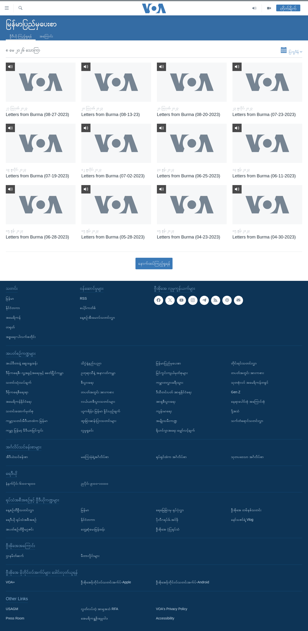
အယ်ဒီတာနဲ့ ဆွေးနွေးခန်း (22, 363)
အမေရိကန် (13, 317)
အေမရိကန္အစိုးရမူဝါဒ (94, 618)
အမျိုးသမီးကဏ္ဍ (166, 421)
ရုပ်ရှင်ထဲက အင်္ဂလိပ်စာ (171, 457)
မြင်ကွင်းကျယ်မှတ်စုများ (172, 373)
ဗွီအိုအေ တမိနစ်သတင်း (246, 510)
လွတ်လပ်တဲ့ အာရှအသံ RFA (99, 609)
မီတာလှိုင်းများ (90, 556)
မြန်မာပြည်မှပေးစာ (168, 363)
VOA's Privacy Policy (171, 609)
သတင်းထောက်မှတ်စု (19, 411)
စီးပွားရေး (87, 382)
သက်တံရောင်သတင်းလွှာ (247, 421)
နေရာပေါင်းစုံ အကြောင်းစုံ (248, 402)
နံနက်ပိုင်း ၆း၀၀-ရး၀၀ (20, 483)
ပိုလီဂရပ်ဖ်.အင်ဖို (167, 520)
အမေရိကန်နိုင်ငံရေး (19, 402)
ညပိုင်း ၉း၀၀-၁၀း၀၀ (94, 483)
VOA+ (10, 582)
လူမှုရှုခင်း (87, 430)
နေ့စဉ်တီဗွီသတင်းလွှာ (20, 510)
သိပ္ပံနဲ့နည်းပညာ (91, 363)
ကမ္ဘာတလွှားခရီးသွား (169, 382)
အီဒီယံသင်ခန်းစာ (17, 457)
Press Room (15, 618)
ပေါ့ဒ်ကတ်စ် (88, 308)
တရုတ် (10, 327)
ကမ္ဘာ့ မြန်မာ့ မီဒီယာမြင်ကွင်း (24, 430)
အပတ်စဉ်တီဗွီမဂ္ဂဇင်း (19, 529)
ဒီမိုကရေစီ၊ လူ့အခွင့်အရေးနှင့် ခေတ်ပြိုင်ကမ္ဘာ (35, 373)
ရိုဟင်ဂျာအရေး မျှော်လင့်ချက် (175, 430)
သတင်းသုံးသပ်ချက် (19, 382)
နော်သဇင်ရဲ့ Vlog (242, 520)
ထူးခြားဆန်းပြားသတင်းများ (98, 421)
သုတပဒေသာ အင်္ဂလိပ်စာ (247, 457)
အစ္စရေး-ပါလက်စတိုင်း (21, 337)
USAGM (12, 609)
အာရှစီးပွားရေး (165, 402)
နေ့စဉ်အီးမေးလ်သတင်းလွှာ (97, 317)
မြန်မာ (10, 298)
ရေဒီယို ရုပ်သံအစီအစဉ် (21, 520)
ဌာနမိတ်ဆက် (15, 556)
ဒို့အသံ (235, 411)
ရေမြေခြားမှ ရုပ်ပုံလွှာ (170, 510)
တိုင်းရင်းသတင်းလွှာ (244, 363)
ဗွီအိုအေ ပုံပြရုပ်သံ (168, 529)
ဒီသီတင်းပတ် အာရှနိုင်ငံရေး (174, 392)
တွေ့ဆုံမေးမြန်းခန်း (93, 529)
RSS (83, 298)
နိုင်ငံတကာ (13, 308)
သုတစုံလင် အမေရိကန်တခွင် (249, 382)
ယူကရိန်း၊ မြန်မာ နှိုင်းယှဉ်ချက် (100, 411)
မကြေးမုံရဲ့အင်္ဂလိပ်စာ (95, 457)
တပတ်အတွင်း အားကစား (97, 392)
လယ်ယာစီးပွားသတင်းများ (98, 402)
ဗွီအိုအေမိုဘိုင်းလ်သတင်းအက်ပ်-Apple (106, 582)
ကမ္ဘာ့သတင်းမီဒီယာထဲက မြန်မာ (27, 421)
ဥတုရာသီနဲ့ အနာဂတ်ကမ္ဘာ (98, 373)
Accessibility (165, 618)
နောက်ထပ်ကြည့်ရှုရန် (154, 263)
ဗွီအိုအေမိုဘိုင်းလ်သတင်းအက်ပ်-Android (182, 582)
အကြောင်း (46, 36)
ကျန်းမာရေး (164, 411)
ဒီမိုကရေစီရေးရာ (17, 392)
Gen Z (235, 392)
